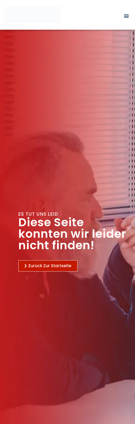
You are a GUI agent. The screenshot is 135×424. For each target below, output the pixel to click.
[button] (126, 16)
